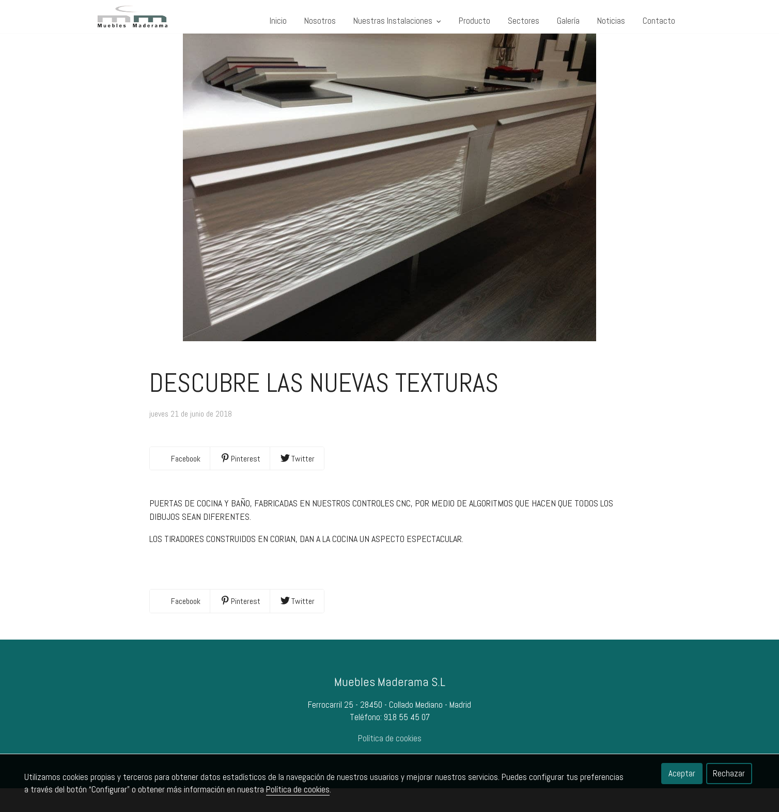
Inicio (278, 20)
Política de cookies (298, 789)
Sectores (523, 20)
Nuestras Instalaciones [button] (397, 20)
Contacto (659, 20)
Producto (474, 20)
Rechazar (729, 773)
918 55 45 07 (407, 740)
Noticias (611, 20)
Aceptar (681, 773)
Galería (568, 20)
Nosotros (320, 20)
